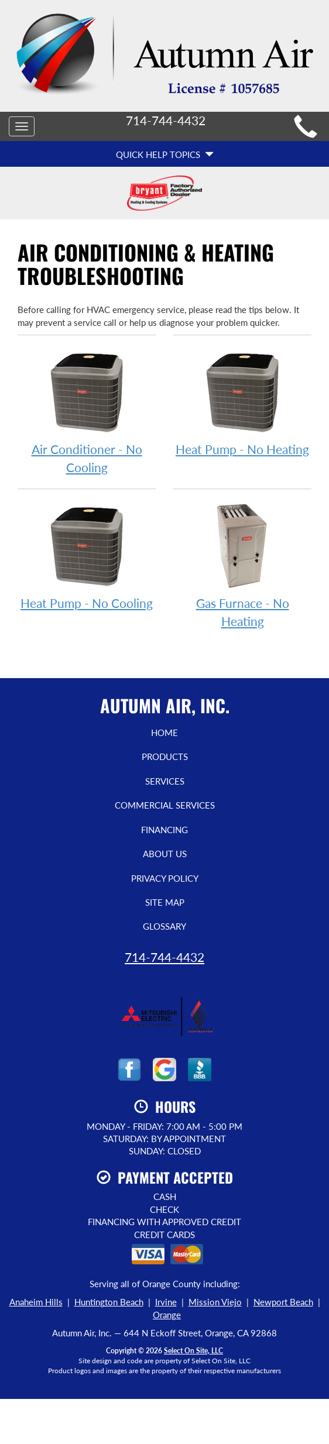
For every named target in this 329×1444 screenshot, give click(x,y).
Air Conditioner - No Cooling (87, 411)
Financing (164, 829)
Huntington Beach (108, 1302)
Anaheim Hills (36, 1302)
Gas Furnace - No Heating (242, 564)
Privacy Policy (164, 878)
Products (165, 756)
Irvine (166, 1302)
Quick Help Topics (165, 154)
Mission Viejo (215, 1302)
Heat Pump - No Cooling (87, 555)
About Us (165, 853)
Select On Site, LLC (193, 1350)
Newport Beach (283, 1302)
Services (164, 781)
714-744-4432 (164, 957)
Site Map (164, 902)
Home (164, 732)
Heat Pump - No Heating (242, 401)
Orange (167, 1314)
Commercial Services (165, 805)
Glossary (164, 926)
